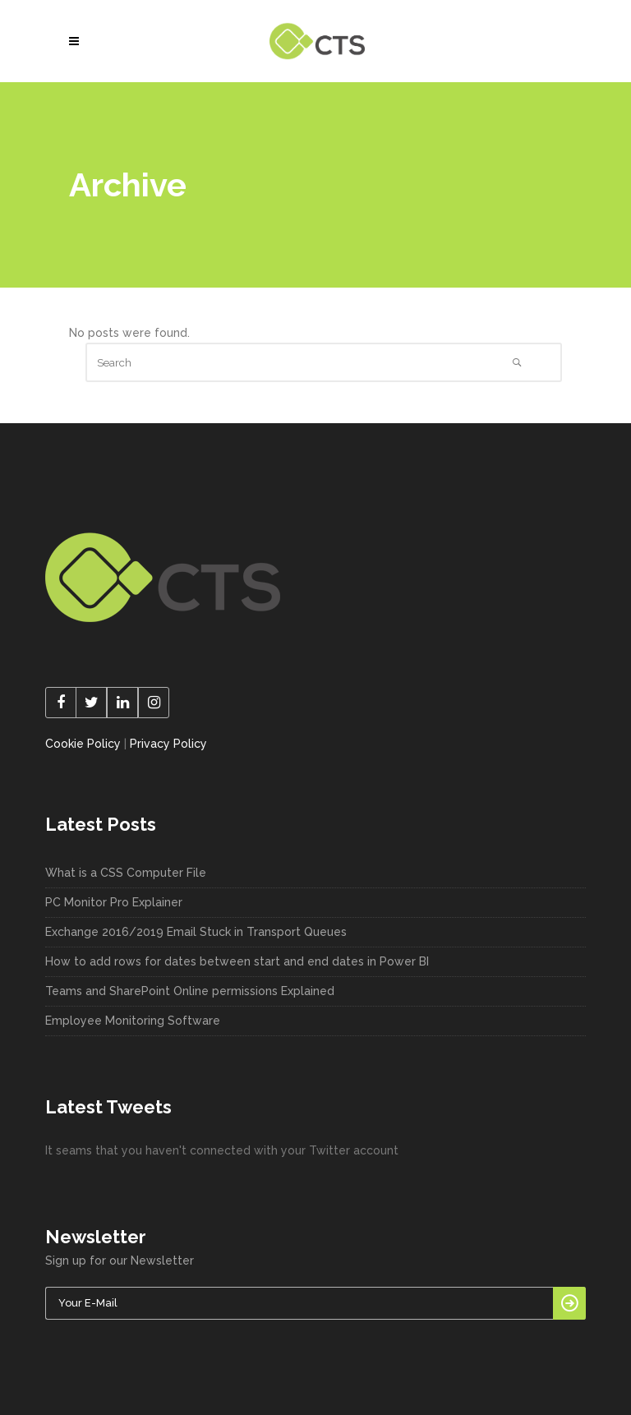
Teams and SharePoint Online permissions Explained (189, 991)
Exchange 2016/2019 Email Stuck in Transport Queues (196, 931)
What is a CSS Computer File (125, 872)
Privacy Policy (168, 743)
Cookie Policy (83, 743)
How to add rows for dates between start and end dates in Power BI (237, 961)
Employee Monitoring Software (132, 1020)
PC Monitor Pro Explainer (113, 902)
